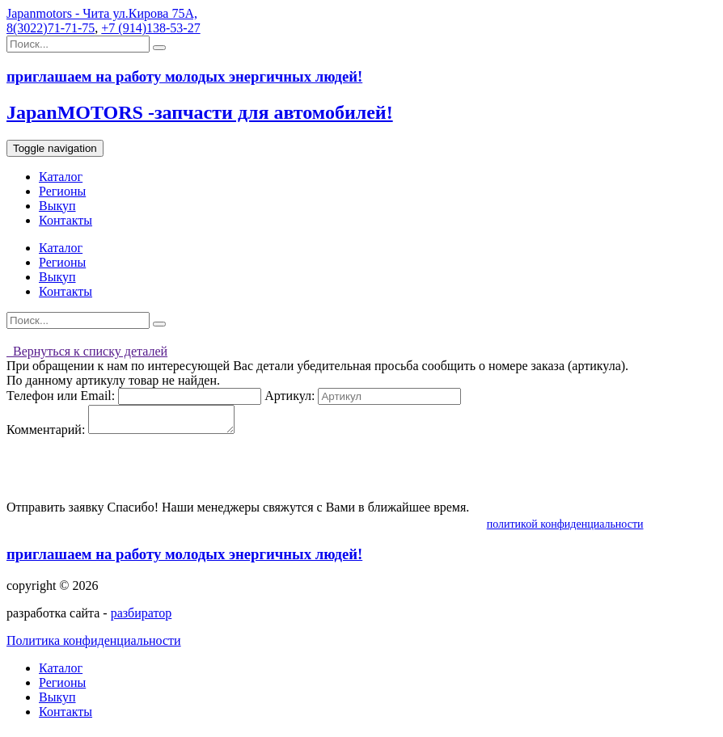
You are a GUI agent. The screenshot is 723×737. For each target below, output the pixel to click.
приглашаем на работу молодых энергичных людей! (184, 558)
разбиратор (141, 618)
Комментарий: (45, 434)
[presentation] (129, 473)
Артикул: (289, 395)
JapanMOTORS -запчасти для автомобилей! (199, 112)
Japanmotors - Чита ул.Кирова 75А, (101, 13)
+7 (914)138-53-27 (150, 28)
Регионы (62, 191)
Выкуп (57, 206)
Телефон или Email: (60, 395)
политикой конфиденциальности (565, 529)
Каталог (60, 176)
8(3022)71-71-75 (50, 28)
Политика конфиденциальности (93, 645)
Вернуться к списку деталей (86, 351)
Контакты (65, 220)
